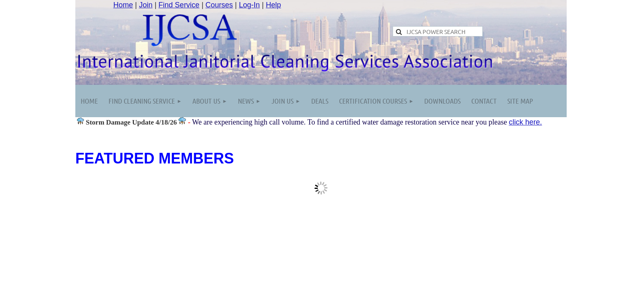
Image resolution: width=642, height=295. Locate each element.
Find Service (178, 5)
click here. (525, 122)
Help (273, 5)
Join (145, 5)
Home (123, 5)
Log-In (249, 5)
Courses (219, 5)
